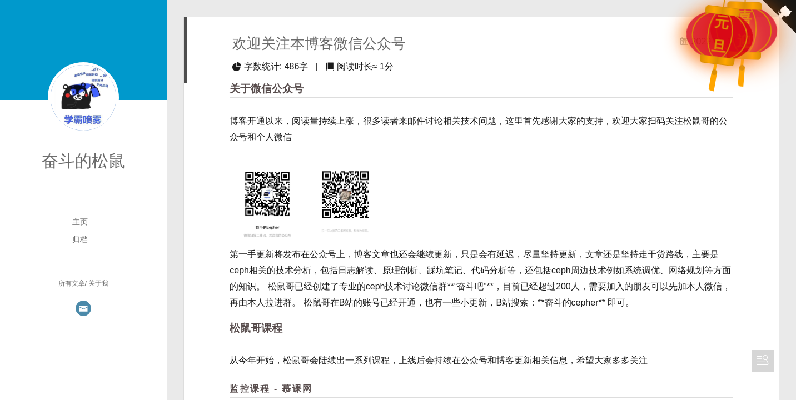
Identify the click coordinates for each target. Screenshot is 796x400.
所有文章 (71, 283)
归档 (80, 239)
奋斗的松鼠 (83, 161)
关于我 (98, 283)
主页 (80, 221)
